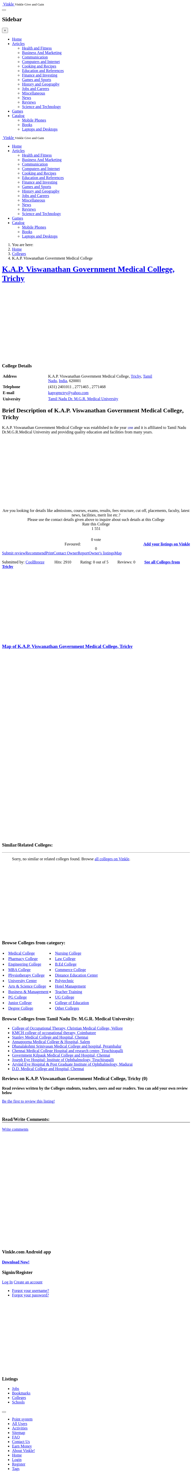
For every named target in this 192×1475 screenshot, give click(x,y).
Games (17, 111)
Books (27, 125)
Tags (16, 1468)
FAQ (16, 1437)
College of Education (72, 1003)
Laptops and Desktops (40, 129)
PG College (17, 997)
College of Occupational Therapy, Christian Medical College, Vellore (67, 1028)
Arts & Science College (27, 986)
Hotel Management (70, 986)
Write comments (15, 1129)
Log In (7, 1282)
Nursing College (68, 953)
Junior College (20, 1003)
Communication (35, 57)
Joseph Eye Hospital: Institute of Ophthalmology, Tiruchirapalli (63, 1060)
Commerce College (70, 970)
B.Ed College (65, 964)
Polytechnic (64, 981)
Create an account (28, 1282)
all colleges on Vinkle (111, 859)
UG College (64, 997)
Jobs (15, 1388)
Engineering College (24, 964)
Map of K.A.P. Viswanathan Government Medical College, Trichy (67, 646)
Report (83, 553)
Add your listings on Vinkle (167, 544)
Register (18, 1464)
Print (50, 553)
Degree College (20, 1008)
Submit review (14, 553)
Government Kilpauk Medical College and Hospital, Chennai (61, 1055)
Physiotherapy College (26, 975)
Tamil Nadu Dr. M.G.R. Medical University (83, 399)
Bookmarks (21, 1393)
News (26, 98)
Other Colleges (67, 1008)
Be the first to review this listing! (28, 1101)
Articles (18, 44)
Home (17, 39)
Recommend (36, 553)
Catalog (18, 116)
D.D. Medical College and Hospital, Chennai (48, 1069)
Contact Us (21, 1441)
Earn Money (22, 1446)
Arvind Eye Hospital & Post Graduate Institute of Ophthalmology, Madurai (72, 1064)
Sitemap (18, 1432)
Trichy (136, 376)
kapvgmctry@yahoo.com (68, 393)
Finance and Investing (39, 75)
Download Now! (16, 1262)
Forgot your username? (30, 1290)
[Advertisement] (96, 323)
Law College (65, 959)
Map (118, 553)
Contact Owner (66, 553)
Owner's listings (101, 553)
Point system (22, 1419)
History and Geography (41, 84)
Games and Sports (36, 80)
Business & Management (28, 992)
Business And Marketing (42, 53)
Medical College (21, 953)
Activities (20, 1428)
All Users (19, 1423)
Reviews (29, 102)
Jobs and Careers (35, 89)
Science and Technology (41, 107)
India (63, 381)
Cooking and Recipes (39, 66)
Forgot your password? (30, 1295)
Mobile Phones (34, 120)
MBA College (19, 970)
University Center (22, 981)
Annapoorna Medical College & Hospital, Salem (51, 1042)
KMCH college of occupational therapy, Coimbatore (54, 1033)
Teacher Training (68, 992)
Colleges (19, 1397)
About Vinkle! (23, 1450)
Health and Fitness (37, 48)
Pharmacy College (23, 959)
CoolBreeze (35, 562)
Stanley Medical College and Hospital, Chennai (50, 1037)
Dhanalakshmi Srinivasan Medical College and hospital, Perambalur (67, 1046)
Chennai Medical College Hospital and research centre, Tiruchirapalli (67, 1051)
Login (17, 1459)
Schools (18, 1402)
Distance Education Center (76, 975)
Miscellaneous (33, 93)
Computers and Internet (41, 62)
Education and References (43, 71)
